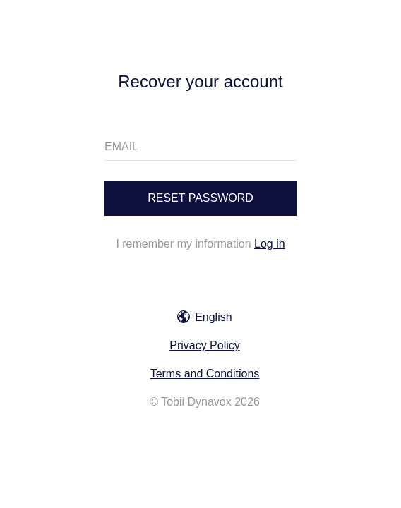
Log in (269, 244)
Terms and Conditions (205, 374)
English (204, 317)
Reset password (200, 198)
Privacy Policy (204, 345)
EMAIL (121, 146)
